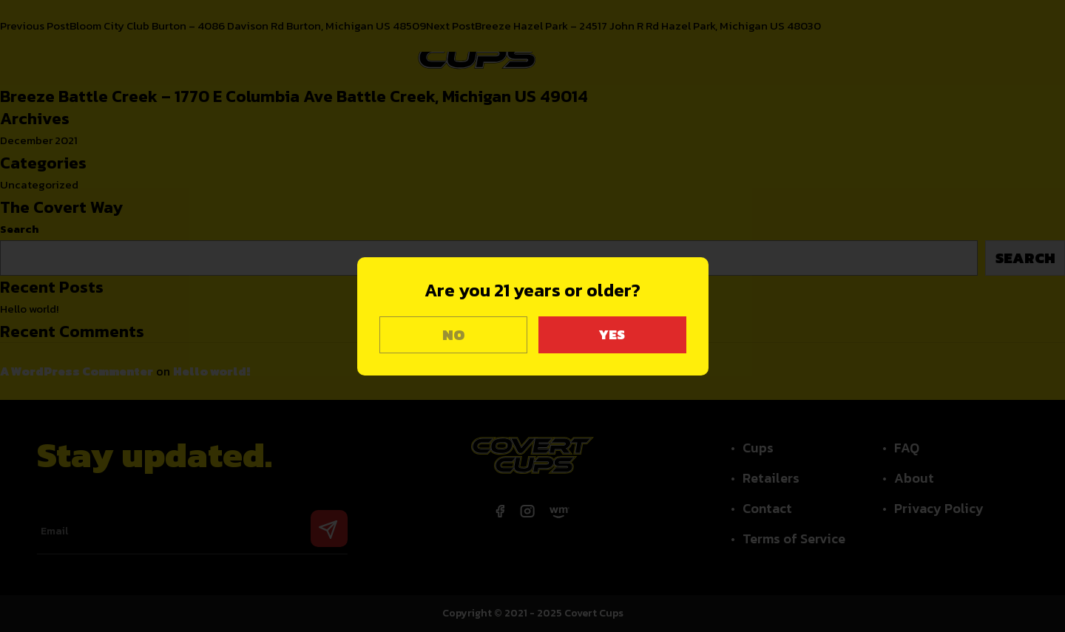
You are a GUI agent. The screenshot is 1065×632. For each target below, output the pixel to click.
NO (453, 335)
